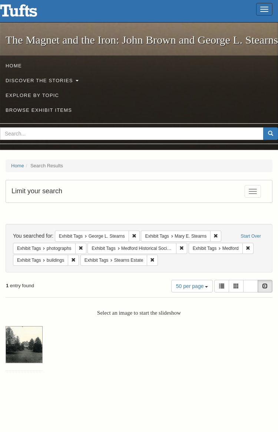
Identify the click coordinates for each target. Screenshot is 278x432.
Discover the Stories (42, 80)
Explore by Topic (32, 95)
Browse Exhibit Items (39, 110)
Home (14, 65)
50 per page (192, 286)
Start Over (251, 236)
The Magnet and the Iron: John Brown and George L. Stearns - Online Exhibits (28, 13)
